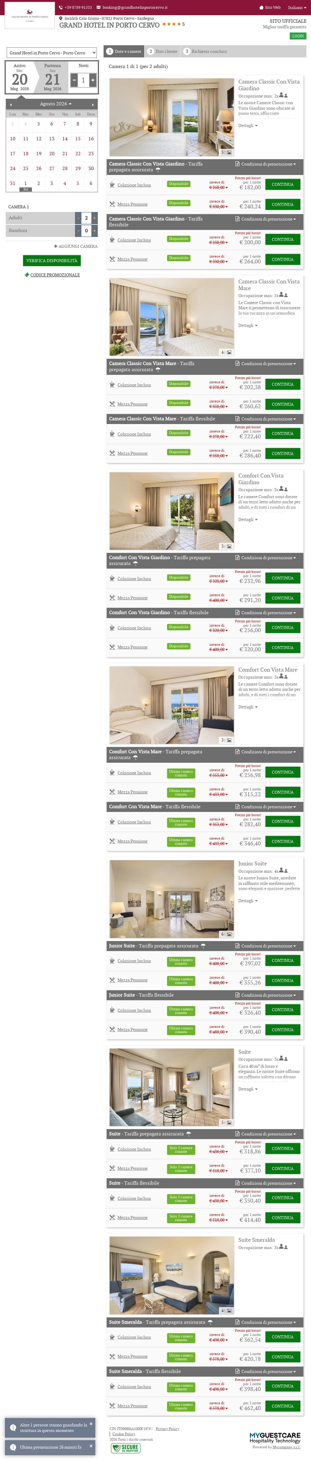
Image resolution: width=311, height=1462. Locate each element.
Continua (283, 184)
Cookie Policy (123, 1434)
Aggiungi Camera (75, 246)
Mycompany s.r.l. (286, 1447)
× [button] (91, 1424)
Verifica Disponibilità (51, 260)
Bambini (18, 230)
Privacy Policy (167, 1428)
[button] (265, 164)
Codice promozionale (52, 275)
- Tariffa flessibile (156, 222)
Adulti (15, 217)
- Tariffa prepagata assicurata (156, 167)
